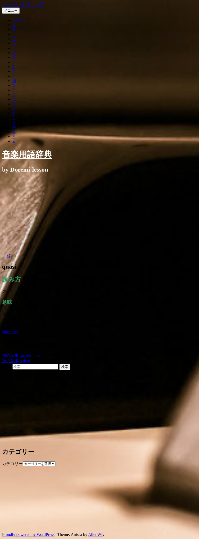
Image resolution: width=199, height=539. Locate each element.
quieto (16, 361)
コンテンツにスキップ (23, 4)
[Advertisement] (99, 214)
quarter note (21, 355)
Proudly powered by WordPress (28, 534)
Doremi (8, 332)
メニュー (11, 10)
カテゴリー (12, 463)
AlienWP (95, 534)
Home (17, 20)
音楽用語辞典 (27, 154)
